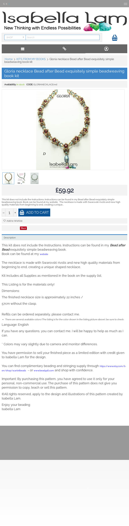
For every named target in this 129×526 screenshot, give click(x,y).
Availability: (10, 84)
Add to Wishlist (12, 221)
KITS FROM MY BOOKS (31, 59)
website (44, 254)
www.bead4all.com (44, 370)
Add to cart (34, 212)
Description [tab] (10, 237)
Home (9, 59)
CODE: (29, 84)
